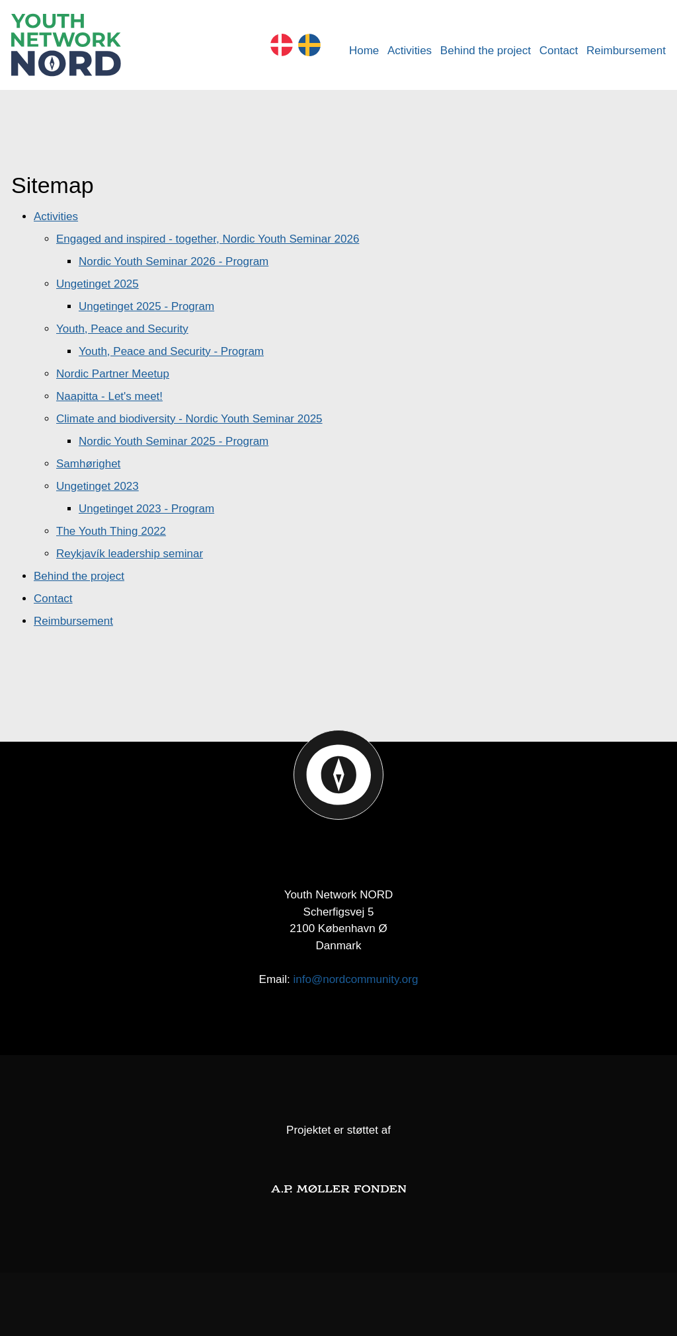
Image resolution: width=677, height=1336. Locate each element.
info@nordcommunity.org (356, 979)
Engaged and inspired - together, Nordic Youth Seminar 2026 (207, 239)
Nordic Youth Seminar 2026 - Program (173, 261)
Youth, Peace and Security (122, 329)
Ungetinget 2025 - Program (146, 306)
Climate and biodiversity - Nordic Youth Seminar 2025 (189, 419)
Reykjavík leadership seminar (129, 553)
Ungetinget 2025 (97, 284)
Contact (558, 50)
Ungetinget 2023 (97, 486)
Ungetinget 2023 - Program (146, 508)
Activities (409, 50)
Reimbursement (626, 50)
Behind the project (485, 50)
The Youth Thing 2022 (111, 531)
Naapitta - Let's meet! (109, 396)
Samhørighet (88, 463)
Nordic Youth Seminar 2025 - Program (173, 441)
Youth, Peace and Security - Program (171, 351)
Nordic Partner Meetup (112, 374)
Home (364, 50)
